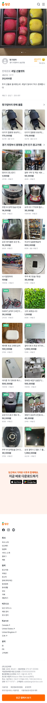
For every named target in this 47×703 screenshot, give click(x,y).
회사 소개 (5, 542)
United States (8, 629)
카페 (3, 595)
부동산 (4, 573)
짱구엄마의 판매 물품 (23, 104)
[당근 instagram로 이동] (8, 529)
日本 (4, 636)
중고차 (4, 577)
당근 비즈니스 (7, 608)
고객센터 (5, 653)
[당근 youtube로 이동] (13, 529)
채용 (3, 560)
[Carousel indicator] (21, 52)
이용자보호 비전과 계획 (29, 690)
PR (3, 649)
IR (3, 646)
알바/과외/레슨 (7, 580)
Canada (6, 625)
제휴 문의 (5, 612)
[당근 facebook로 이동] (3, 529)
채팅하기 (5, 598)
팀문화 (4, 549)
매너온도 (42, 63)
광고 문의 (5, 615)
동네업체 (5, 584)
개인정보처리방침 (17, 687)
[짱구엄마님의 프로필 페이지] (5, 61)
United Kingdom (9, 632)
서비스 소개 (6, 553)
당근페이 (5, 546)
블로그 (4, 556)
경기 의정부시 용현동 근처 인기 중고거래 (23, 144)
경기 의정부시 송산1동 (17, 63)
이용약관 (5, 687)
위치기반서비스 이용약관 (10, 690)
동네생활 (5, 587)
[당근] (6, 4)
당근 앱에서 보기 (23, 697)
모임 (3, 591)
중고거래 (5, 570)
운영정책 (28, 687)
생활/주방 (5, 75)
